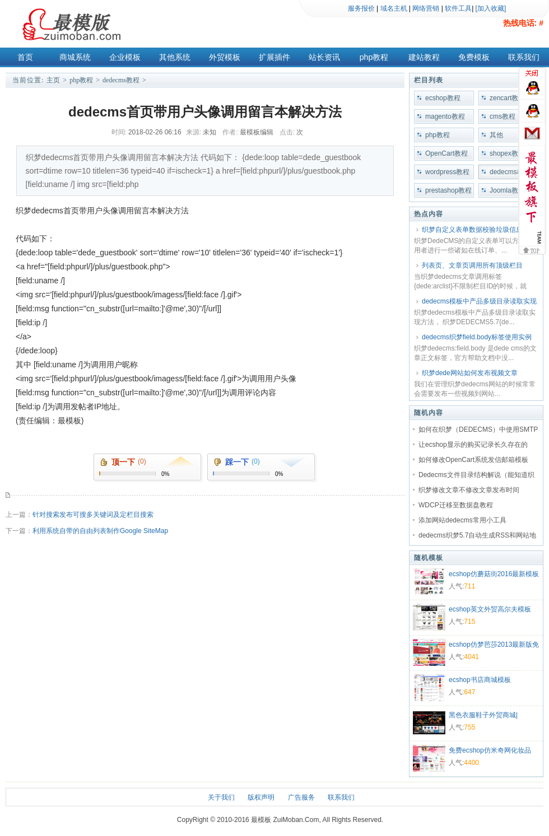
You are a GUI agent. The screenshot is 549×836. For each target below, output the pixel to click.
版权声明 (261, 797)
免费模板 (474, 57)
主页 (53, 80)
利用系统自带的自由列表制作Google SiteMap (100, 531)
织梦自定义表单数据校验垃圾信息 (472, 229)
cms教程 (502, 116)
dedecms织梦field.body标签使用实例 (477, 337)
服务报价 (361, 8)
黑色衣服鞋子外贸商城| (483, 715)
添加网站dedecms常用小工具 (462, 520)
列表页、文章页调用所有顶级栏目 (472, 265)
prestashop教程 (448, 190)
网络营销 (425, 8)
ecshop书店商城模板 (480, 680)
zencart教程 (507, 98)
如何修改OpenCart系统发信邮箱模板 (473, 460)
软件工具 (458, 8)
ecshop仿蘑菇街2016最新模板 (494, 574)
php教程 (374, 57)
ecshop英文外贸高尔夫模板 (490, 609)
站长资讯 (324, 57)
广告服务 (301, 797)
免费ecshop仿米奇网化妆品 (490, 750)
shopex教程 (507, 153)
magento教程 (445, 116)
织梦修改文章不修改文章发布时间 (468, 490)
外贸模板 (224, 57)
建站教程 (424, 57)
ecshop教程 (442, 98)
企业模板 (125, 57)
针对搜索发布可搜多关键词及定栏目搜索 (92, 515)
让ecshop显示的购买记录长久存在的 (473, 445)
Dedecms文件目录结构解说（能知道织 (476, 475)
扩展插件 (274, 57)
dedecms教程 (121, 80)
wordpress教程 (447, 172)
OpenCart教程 (446, 153)
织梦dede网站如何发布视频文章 (470, 373)
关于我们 (221, 797)
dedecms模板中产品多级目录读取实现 (479, 301)
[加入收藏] (491, 8)
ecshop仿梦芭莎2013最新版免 (494, 644)
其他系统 (174, 57)
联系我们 (523, 57)
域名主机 (393, 8)
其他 (496, 135)
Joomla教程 (507, 190)
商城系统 (75, 57)
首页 (25, 57)
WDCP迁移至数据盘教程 (455, 505)
